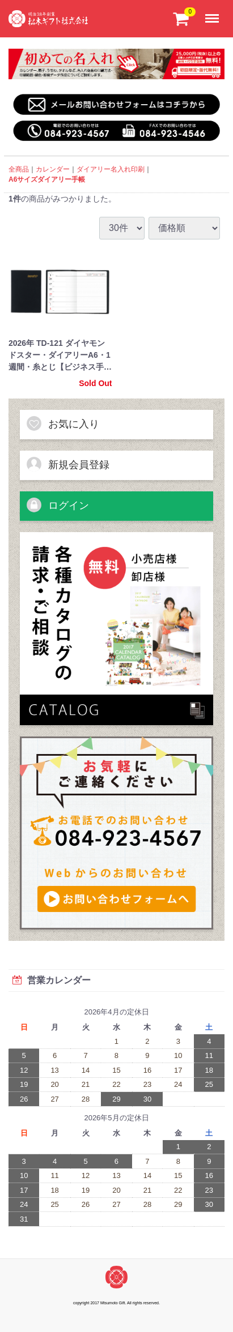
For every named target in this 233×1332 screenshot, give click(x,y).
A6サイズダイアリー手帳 (47, 179)
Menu (214, 12)
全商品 (19, 169)
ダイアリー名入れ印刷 (111, 169)
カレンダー (53, 169)
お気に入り (62, 423)
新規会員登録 (67, 464)
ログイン (57, 504)
